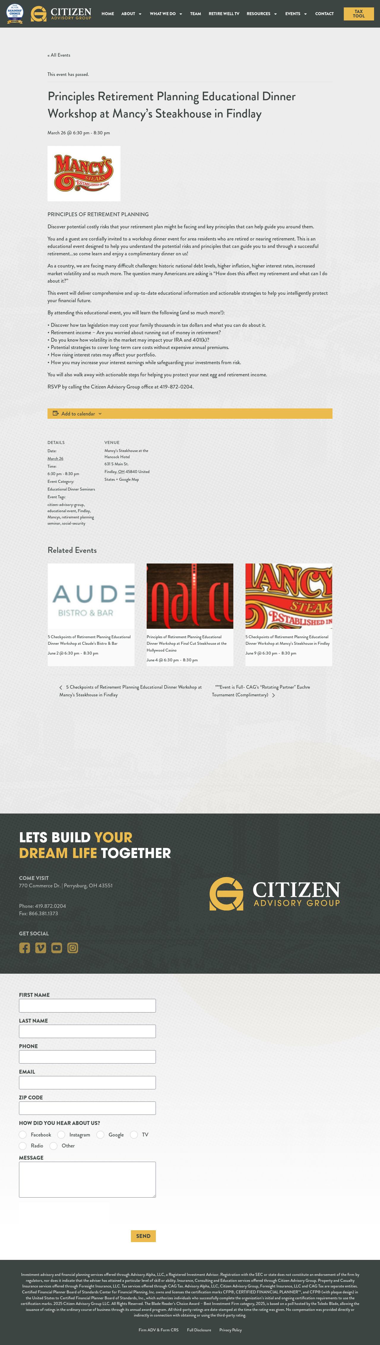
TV (35, 1135)
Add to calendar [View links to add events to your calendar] (78, 414)
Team (195, 14)
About (131, 14)
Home (108, 14)
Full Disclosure (199, 1330)
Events (296, 14)
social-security (73, 523)
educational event (62, 511)
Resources (262, 14)
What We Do (166, 14)
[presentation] (91, 596)
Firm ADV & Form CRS (159, 1330)
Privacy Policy (230, 1330)
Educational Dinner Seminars (71, 489)
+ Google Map (127, 479)
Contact (324, 14)
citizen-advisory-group (66, 504)
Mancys (54, 517)
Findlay (84, 511)
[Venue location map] (193, 469)
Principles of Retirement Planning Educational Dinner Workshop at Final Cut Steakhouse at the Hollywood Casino (187, 643)
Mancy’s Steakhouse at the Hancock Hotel (126, 454)
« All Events (59, 55)
